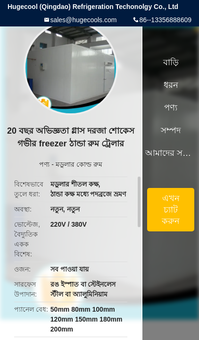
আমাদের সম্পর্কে (170, 153)
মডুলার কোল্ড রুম (79, 164)
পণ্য (44, 164)
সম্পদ (171, 130)
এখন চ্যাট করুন (171, 210)
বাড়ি (171, 62)
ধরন (171, 85)
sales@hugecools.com (83, 20)
